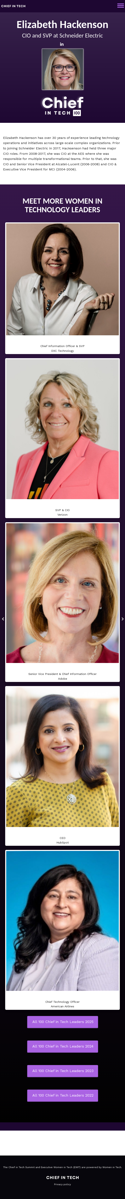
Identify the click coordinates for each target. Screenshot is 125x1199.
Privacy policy (62, 1184)
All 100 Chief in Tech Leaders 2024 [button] (62, 1046)
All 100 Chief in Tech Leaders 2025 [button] (62, 1022)
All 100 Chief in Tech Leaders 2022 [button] (62, 1095)
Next (122, 619)
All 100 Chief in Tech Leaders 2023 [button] (62, 1071)
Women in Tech (111, 1167)
